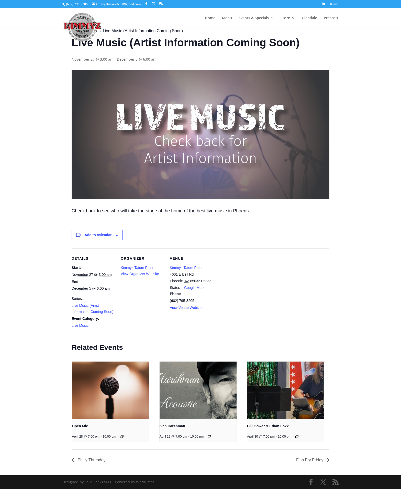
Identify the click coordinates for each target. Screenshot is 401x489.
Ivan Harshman (172, 426)
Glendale (309, 18)
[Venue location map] (246, 284)
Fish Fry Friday (310, 460)
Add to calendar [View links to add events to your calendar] (98, 235)
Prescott (331, 18)
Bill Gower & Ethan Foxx (268, 426)
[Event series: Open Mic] (122, 436)
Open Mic (80, 426)
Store (285, 18)
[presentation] (110, 390)
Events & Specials (254, 18)
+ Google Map (192, 288)
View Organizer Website (140, 274)
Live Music (80, 325)
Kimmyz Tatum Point (137, 268)
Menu (227, 18)
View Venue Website (186, 308)
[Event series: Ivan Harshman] (209, 436)
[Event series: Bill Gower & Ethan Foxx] (297, 436)
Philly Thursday (91, 460)
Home (210, 18)
